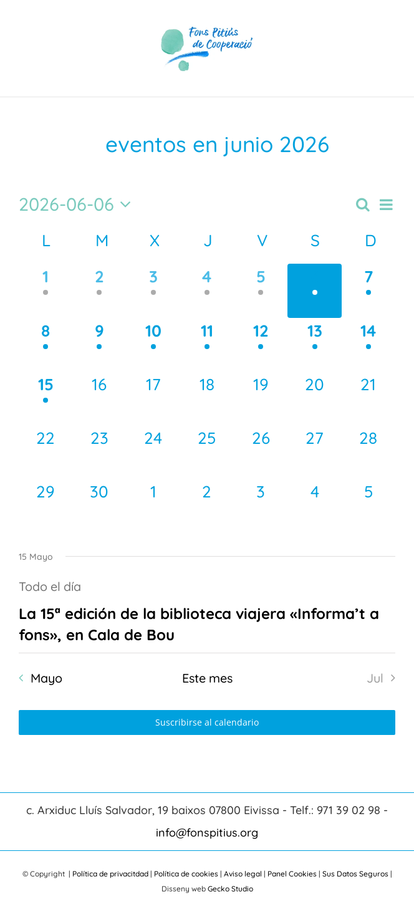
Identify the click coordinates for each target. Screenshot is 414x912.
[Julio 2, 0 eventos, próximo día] (207, 505)
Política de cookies (186, 873)
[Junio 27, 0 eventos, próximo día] (314, 452)
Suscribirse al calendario (207, 722)
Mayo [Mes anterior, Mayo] (46, 678)
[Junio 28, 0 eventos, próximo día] (368, 452)
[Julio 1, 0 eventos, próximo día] (153, 505)
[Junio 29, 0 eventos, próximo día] (45, 505)
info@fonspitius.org (207, 832)
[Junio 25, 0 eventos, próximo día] (207, 452)
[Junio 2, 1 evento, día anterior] (99, 290)
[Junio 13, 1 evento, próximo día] (314, 345)
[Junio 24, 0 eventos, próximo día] (153, 452)
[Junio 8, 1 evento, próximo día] (45, 345)
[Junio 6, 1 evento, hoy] (314, 290)
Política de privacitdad (110, 873)
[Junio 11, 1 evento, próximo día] (207, 345)
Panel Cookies (292, 873)
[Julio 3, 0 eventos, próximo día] (260, 505)
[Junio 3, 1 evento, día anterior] (153, 290)
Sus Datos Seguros (355, 873)
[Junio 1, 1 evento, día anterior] (45, 290)
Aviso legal (243, 873)
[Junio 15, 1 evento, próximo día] (45, 398)
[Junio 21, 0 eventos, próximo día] (368, 398)
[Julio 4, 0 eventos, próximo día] (314, 505)
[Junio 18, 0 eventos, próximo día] (207, 398)
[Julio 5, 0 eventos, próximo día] (368, 505)
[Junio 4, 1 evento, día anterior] (207, 290)
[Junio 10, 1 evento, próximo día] (153, 345)
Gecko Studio (230, 888)
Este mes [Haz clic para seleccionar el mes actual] (207, 678)
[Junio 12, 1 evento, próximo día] (260, 345)
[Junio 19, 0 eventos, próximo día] (260, 398)
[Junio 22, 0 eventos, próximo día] (45, 452)
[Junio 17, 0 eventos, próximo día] (153, 398)
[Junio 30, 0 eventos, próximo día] (99, 505)
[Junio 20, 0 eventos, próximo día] (314, 398)
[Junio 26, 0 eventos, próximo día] (260, 452)
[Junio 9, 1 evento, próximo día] (99, 345)
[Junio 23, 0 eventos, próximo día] (99, 452)
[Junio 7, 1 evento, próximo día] (368, 290)
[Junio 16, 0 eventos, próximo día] (99, 398)
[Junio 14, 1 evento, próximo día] (368, 345)
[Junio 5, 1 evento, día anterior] (260, 290)
